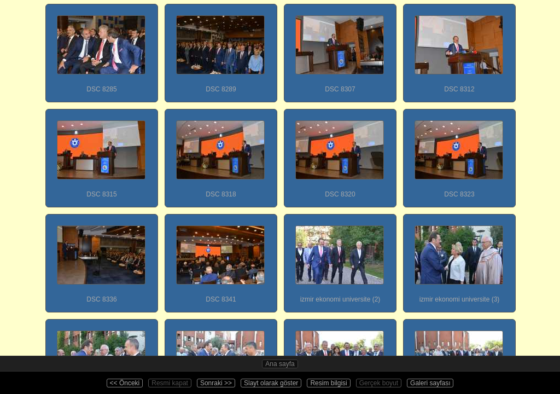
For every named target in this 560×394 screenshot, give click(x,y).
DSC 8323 (459, 153)
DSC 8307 (339, 48)
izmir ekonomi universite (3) (459, 259)
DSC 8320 (339, 153)
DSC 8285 (101, 48)
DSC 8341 (220, 259)
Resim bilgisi (328, 383)
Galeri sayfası (430, 383)
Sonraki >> (216, 383)
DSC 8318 (220, 153)
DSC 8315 (101, 153)
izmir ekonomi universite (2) (339, 259)
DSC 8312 (459, 48)
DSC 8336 (101, 259)
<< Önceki (125, 383)
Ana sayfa (279, 364)
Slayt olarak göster (271, 383)
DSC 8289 (220, 48)
